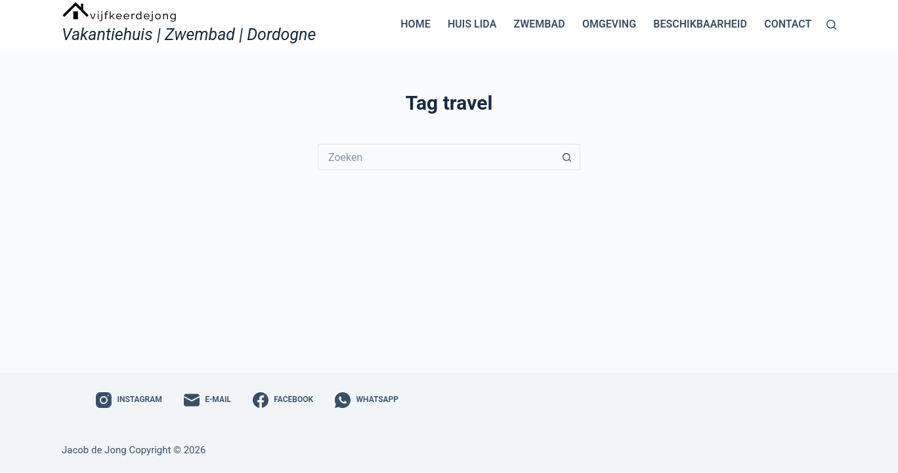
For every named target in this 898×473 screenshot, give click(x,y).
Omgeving (609, 24)
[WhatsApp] (366, 400)
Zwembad (539, 24)
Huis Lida (472, 24)
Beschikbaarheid (700, 24)
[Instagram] (129, 400)
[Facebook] (283, 400)
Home (415, 24)
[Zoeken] (831, 25)
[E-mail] (207, 400)
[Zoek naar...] (436, 157)
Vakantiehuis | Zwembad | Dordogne (189, 34)
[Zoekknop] (567, 157)
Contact (787, 24)
